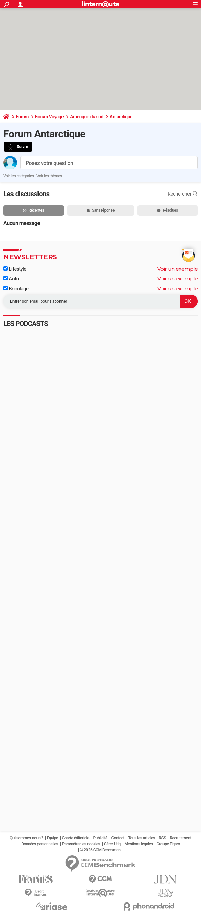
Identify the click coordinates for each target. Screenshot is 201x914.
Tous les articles (141, 838)
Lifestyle (14, 269)
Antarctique (121, 116)
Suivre (22, 146)
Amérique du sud (86, 116)
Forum (22, 116)
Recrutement (180, 838)
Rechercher (183, 194)
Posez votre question (49, 163)
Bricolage (15, 288)
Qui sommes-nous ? (26, 838)
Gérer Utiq (112, 844)
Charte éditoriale (76, 838)
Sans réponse (101, 210)
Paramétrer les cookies (81, 844)
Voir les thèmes (49, 176)
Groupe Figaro (168, 844)
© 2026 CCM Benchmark (101, 850)
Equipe (52, 838)
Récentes (33, 210)
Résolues (167, 210)
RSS (162, 838)
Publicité (100, 838)
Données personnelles (39, 844)
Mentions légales (138, 844)
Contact (118, 838)
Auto (11, 279)
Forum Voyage (49, 116)
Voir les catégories (18, 176)
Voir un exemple (177, 269)
